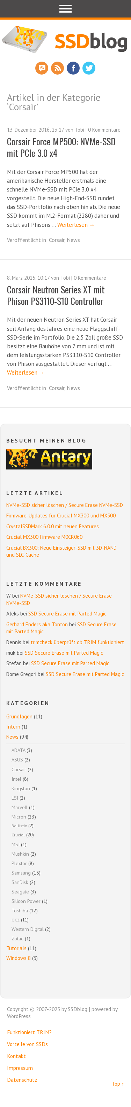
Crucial (18, 834)
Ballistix (19, 825)
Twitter (88, 68)
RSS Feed (57, 68)
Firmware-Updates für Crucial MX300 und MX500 (61, 515)
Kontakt (16, 1055)
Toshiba (20, 910)
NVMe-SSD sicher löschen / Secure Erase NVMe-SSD (64, 505)
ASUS (17, 759)
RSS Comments (41, 68)
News (73, 239)
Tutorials (16, 948)
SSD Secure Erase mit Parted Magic (67, 613)
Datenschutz (22, 1079)
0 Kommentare (104, 129)
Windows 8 (18, 958)
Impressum (20, 1067)
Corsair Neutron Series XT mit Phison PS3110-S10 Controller (56, 295)
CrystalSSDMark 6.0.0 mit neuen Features (52, 526)
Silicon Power (26, 901)
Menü (65, 9)
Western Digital (28, 929)
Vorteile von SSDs (27, 1043)
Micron (19, 816)
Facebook (73, 68)
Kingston (21, 788)
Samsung (21, 872)
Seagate (20, 891)
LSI (15, 797)
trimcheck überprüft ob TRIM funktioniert (77, 642)
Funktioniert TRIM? (29, 1032)
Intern (13, 726)
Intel (16, 778)
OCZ (16, 919)
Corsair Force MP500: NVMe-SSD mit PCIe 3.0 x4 (61, 146)
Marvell (20, 807)
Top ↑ (118, 1083)
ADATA (18, 750)
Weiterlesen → (76, 225)
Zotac (17, 938)
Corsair (56, 239)
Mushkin (20, 853)
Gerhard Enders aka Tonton (37, 624)
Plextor (19, 863)
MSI (16, 844)
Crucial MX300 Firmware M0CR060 (44, 537)
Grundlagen (19, 716)
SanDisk (20, 882)
